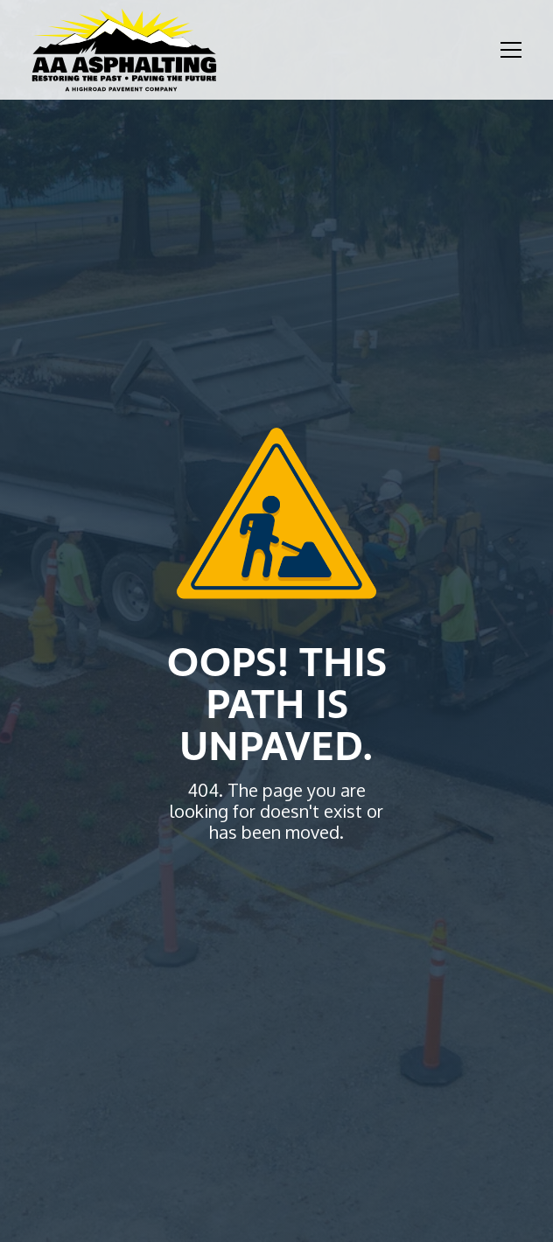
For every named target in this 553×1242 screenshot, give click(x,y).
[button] (507, 50)
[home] (124, 49)
